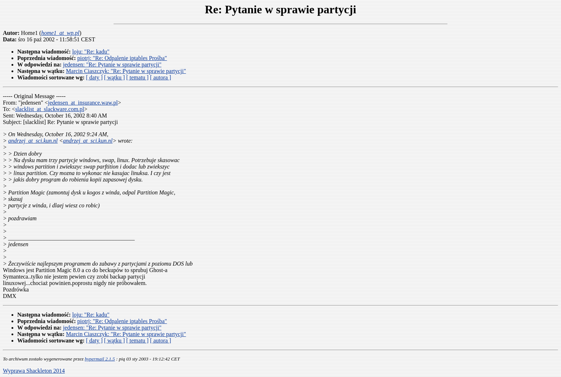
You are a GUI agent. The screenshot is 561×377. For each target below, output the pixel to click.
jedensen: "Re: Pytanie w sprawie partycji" (112, 64)
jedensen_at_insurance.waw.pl (83, 103)
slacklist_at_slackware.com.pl (49, 109)
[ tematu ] (137, 77)
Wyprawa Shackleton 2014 (34, 371)
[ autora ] (160, 77)
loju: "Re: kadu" (91, 52)
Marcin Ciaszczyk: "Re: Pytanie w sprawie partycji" (126, 71)
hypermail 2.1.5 (100, 359)
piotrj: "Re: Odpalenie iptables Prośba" (122, 58)
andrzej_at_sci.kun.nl (33, 141)
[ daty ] (94, 77)
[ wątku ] (114, 77)
